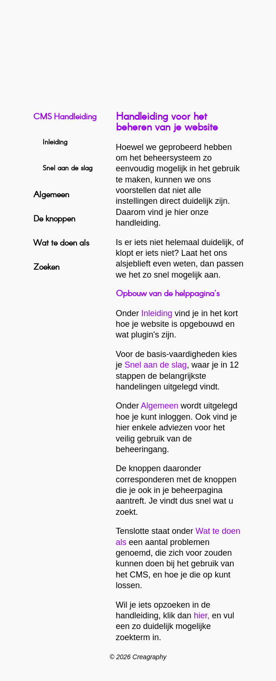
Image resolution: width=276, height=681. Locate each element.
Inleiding (157, 313)
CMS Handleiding (64, 117)
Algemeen (160, 405)
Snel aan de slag (156, 365)
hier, (202, 615)
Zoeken (46, 267)
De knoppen (54, 219)
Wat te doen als (61, 243)
